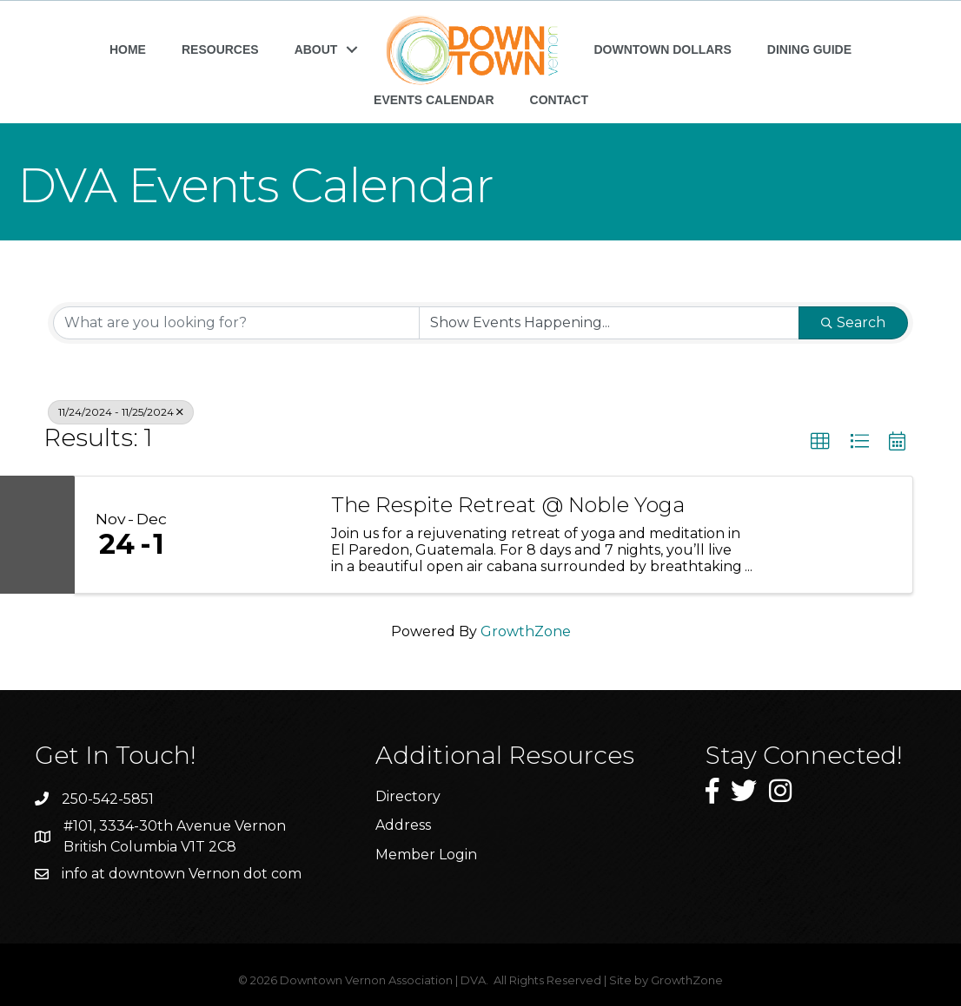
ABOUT (316, 49)
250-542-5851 (108, 799)
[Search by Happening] (609, 322)
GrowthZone (525, 631)
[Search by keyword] (236, 322)
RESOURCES (220, 49)
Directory (408, 796)
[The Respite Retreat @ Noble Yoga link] (251, 534)
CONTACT (559, 100)
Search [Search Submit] (853, 322)
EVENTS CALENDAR (434, 100)
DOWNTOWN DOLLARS (662, 49)
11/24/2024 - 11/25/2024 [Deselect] (120, 411)
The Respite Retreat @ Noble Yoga (508, 505)
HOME (127, 49)
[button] (820, 441)
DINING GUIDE (809, 49)
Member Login (426, 854)
